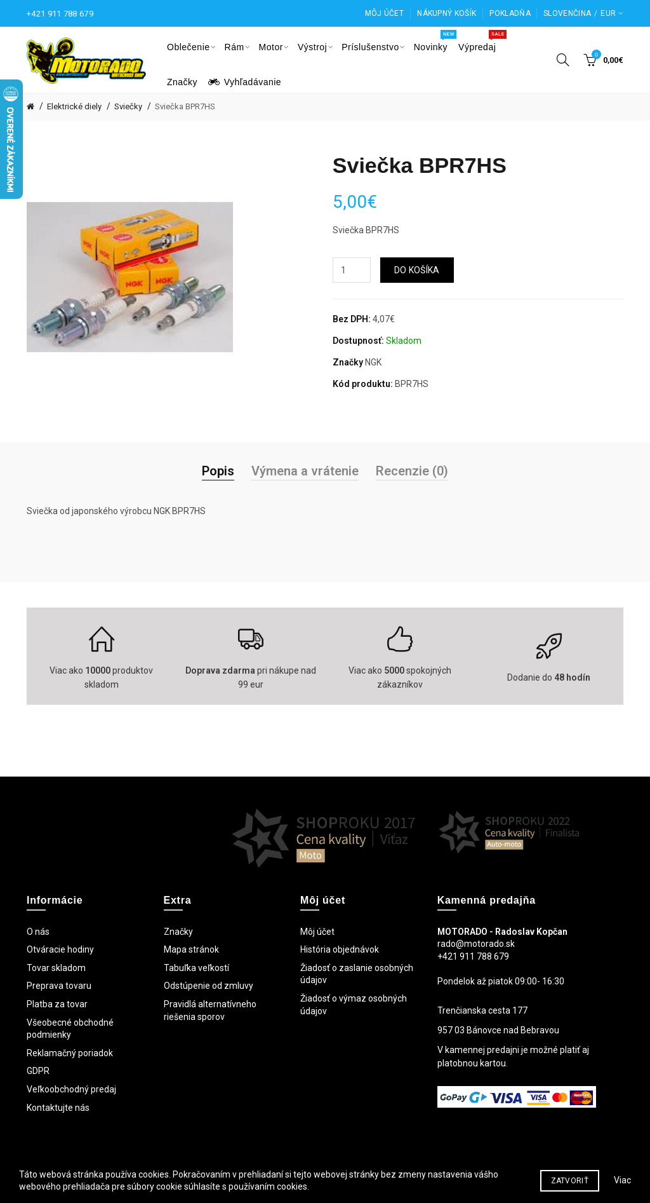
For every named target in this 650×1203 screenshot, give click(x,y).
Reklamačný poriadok (70, 1053)
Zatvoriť (569, 1189)
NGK (373, 362)
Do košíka (417, 270)
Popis (218, 471)
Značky (178, 932)
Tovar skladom (56, 968)
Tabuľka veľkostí (196, 968)
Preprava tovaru (59, 986)
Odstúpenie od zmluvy (208, 986)
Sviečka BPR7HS (185, 106)
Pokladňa (509, 13)
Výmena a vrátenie (305, 471)
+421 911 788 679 (60, 13)
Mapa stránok (191, 949)
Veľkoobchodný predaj (71, 1089)
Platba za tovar (57, 1004)
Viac (622, 1189)
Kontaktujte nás (58, 1108)
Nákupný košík (446, 13)
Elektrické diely (74, 106)
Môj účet (384, 13)
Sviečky (128, 106)
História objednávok (339, 949)
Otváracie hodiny (60, 949)
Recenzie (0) (412, 471)
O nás (38, 932)
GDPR (38, 1071)
